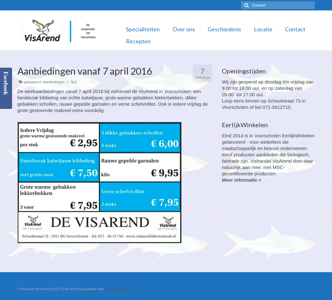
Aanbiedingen (53, 82)
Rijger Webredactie (118, 289)
